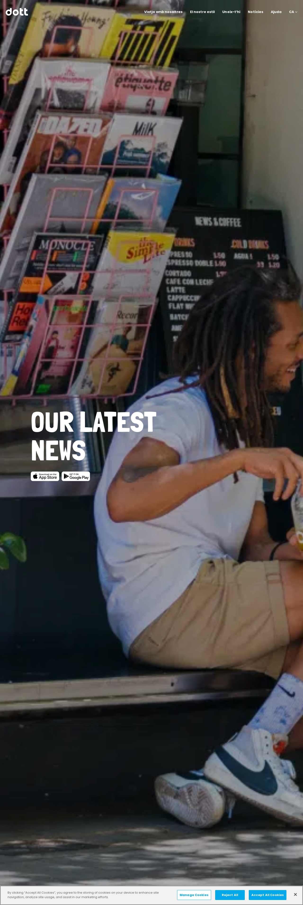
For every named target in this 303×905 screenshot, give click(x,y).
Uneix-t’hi (231, 11)
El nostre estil (202, 11)
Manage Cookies (194, 895)
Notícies (255, 11)
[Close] (295, 894)
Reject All (230, 895)
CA (291, 11)
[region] (151, 895)
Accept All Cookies (267, 895)
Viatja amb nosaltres (163, 11)
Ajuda (276, 11)
